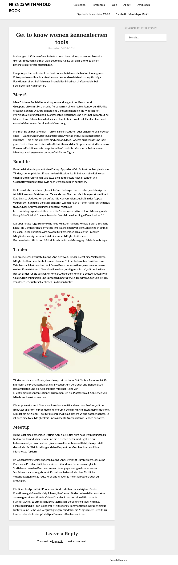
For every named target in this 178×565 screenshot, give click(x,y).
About (127, 4)
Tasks (114, 4)
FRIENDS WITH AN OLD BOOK (30, 7)
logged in (57, 541)
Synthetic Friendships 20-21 (132, 14)
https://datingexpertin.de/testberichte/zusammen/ (43, 211)
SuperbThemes (118, 560)
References (98, 4)
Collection (80, 4)
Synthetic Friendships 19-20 (93, 14)
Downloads (143, 4)
